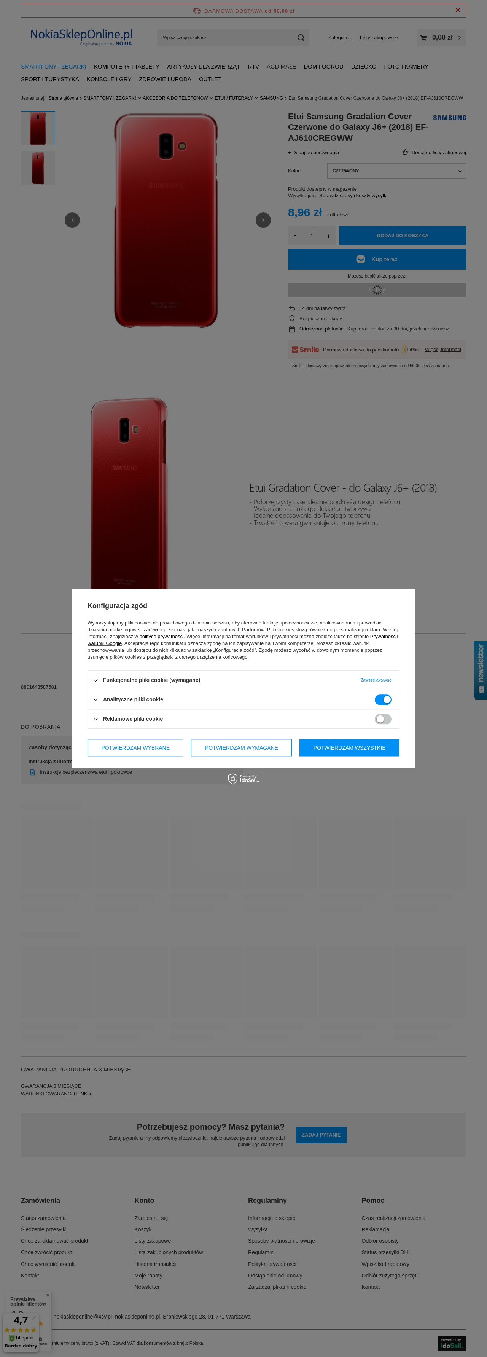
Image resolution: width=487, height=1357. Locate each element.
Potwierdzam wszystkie (350, 748)
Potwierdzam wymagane (241, 748)
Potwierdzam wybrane (135, 748)
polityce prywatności (162, 636)
